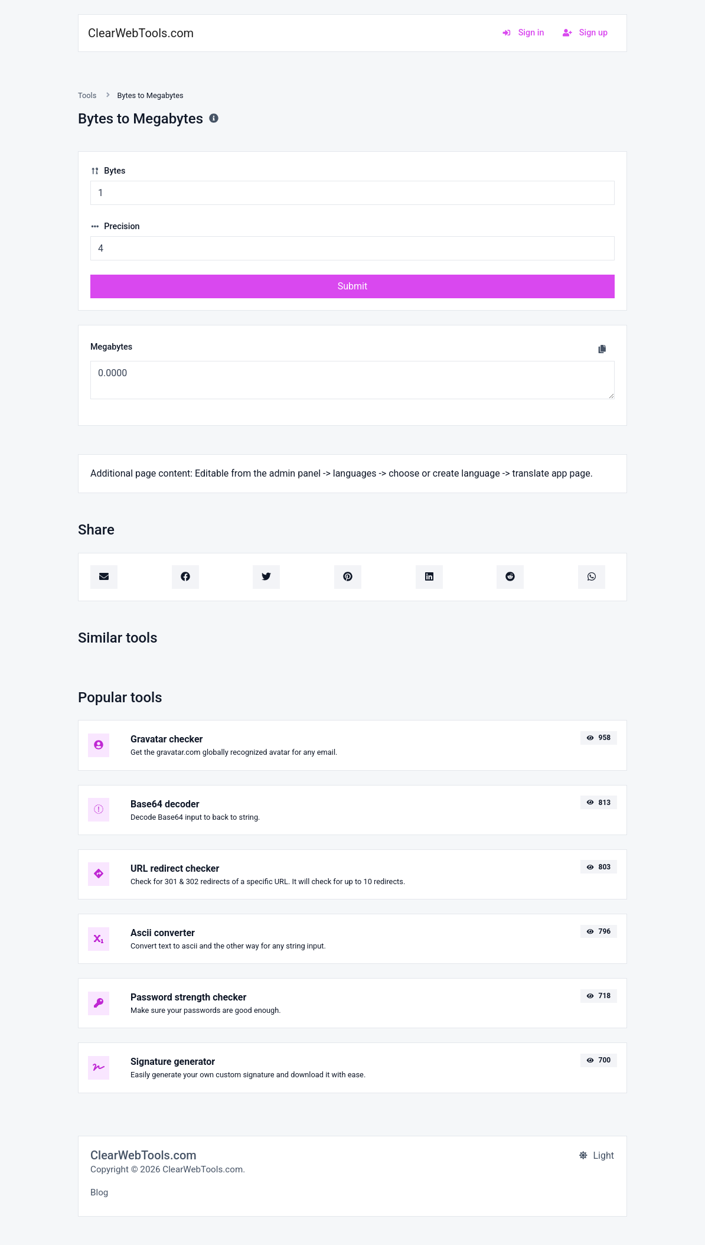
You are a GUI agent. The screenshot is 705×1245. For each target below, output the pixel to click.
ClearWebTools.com (141, 33)
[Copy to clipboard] (602, 349)
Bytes (107, 171)
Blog (99, 1192)
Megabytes (111, 347)
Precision (115, 226)
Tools (87, 95)
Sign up (585, 33)
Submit (352, 286)
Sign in (523, 33)
